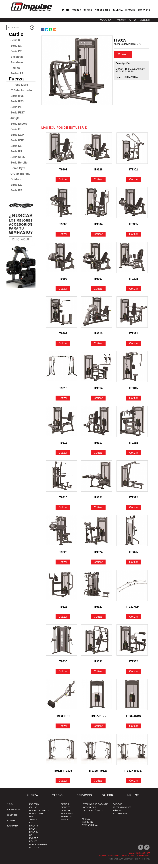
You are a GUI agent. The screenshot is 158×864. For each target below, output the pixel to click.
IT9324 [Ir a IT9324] (98, 552)
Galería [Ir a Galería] (117, 10)
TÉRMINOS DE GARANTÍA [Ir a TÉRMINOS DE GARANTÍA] (95, 804)
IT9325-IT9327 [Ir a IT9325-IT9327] (98, 770)
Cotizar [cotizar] (122, 54)
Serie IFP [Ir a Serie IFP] (16, 151)
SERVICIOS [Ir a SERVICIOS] (84, 795)
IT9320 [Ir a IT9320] (63, 497)
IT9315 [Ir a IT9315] (133, 388)
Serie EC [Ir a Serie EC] (16, 45)
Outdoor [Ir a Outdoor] (15, 179)
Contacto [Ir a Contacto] (144, 10)
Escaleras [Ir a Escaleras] (16, 62)
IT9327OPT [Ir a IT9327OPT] (133, 606)
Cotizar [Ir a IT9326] (62, 616)
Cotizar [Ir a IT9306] (62, 288)
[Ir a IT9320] (61, 476)
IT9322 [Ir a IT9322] (133, 497)
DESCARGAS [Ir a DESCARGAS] (89, 807)
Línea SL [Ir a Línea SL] (33, 832)
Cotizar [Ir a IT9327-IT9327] (133, 780)
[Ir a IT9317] (96, 421)
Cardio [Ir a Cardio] (16, 34)
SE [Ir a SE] (30, 835)
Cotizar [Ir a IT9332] (133, 671)
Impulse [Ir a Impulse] (130, 10)
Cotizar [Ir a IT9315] (133, 398)
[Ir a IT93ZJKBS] (132, 694)
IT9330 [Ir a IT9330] (63, 661)
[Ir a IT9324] (96, 530)
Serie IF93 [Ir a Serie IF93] (17, 101)
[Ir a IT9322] (132, 476)
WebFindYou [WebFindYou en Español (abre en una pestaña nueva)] (144, 859)
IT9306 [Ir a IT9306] (63, 278)
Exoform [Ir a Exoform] (34, 804)
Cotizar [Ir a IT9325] (133, 562)
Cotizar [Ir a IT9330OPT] (62, 726)
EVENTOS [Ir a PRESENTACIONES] (117, 804)
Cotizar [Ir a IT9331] (98, 671)
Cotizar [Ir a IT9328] (98, 179)
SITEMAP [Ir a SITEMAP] (10, 820)
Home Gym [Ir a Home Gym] (17, 168)
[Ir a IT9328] (96, 148)
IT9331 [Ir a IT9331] (98, 661)
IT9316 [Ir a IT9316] (63, 442)
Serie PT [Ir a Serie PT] (16, 51)
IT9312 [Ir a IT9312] (133, 333)
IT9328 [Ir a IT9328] (98, 169)
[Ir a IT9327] (96, 585)
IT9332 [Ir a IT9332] (133, 661)
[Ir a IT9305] (132, 202)
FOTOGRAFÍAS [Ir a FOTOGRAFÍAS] (120, 813)
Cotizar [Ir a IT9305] (133, 234)
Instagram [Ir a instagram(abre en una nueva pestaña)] (147, 847)
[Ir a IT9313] (61, 366)
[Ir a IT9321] (96, 476)
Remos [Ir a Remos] (15, 67)
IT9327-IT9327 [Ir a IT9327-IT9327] (134, 770)
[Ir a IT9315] (132, 366)
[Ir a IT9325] (132, 530)
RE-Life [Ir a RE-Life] (33, 841)
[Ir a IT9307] (96, 257)
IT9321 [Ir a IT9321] (98, 497)
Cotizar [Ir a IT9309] (62, 343)
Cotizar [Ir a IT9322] (133, 507)
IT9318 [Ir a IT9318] (133, 442)
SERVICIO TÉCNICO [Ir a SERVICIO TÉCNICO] (92, 810)
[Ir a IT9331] (96, 640)
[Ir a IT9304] (96, 202)
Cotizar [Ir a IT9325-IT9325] (62, 780)
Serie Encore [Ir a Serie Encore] (18, 123)
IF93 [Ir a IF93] (31, 823)
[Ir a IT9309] (61, 312)
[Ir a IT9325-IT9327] (96, 749)
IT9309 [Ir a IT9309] (63, 333)
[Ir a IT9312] (132, 312)
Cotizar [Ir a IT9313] (62, 398)
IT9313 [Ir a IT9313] (63, 388)
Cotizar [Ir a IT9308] (133, 288)
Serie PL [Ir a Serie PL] (16, 107)
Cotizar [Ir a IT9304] (98, 234)
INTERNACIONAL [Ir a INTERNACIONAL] (89, 825)
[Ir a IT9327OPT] (132, 585)
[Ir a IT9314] (96, 366)
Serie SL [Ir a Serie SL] (16, 145)
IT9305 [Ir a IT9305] (133, 224)
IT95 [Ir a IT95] (31, 816)
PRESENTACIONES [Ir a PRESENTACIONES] (122, 807)
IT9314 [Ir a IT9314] (98, 388)
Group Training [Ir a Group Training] (20, 173)
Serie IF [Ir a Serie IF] (15, 129)
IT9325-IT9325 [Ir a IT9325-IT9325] (63, 770)
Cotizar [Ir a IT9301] (62, 179)
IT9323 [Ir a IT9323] (63, 552)
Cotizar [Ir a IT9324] (98, 562)
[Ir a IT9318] (132, 421)
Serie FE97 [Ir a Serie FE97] (17, 112)
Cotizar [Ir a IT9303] (62, 234)
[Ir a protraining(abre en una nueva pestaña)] (20, 243)
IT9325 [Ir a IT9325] (133, 552)
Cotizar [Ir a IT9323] (62, 562)
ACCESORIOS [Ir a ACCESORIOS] (13, 809)
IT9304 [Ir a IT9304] (98, 224)
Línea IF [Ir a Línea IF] (33, 829)
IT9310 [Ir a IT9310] (98, 333)
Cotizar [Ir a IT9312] (133, 343)
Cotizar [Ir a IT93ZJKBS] (133, 726)
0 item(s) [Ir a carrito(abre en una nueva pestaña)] (121, 19)
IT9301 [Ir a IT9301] (63, 169)
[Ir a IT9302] (132, 148)
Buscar (130, 20)
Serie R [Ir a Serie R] (15, 40)
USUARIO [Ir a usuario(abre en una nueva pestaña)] (105, 19)
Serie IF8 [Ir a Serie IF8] (16, 190)
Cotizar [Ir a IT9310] (98, 343)
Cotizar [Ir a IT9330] (62, 671)
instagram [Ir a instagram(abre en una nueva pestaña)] (135, 20)
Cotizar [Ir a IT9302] (133, 179)
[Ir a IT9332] (132, 640)
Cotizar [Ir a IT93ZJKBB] (98, 726)
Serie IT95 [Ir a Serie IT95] (17, 95)
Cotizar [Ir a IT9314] (98, 398)
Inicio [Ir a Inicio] (9, 804)
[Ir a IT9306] (61, 257)
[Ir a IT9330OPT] (61, 694)
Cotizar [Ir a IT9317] (98, 452)
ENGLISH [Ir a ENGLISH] (145, 20)
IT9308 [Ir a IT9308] (133, 278)
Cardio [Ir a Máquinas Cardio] (88, 10)
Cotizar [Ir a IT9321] (98, 507)
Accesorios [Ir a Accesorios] (102, 10)
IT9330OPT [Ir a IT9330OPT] (63, 716)
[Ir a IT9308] (132, 257)
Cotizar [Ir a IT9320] (62, 507)
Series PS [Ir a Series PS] (16, 73)
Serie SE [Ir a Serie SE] (16, 184)
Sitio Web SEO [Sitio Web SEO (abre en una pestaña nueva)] (116, 859)
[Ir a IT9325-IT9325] (61, 749)
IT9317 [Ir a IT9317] (98, 442)
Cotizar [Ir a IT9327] (98, 616)
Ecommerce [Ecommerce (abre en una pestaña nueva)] (129, 859)
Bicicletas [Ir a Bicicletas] (16, 56)
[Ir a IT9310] (96, 312)
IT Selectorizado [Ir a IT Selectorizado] (21, 90)
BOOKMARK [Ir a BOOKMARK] (12, 826)
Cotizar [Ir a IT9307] (98, 288)
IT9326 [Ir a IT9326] (63, 606)
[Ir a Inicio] (31, 11)
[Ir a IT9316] (61, 421)
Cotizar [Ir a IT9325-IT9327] (98, 780)
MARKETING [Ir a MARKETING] (87, 822)
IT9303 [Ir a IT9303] (63, 224)
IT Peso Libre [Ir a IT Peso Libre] (19, 84)
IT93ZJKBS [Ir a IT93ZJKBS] (133, 716)
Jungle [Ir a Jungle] (14, 118)
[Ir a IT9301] (61, 148)
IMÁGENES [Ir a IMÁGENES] (118, 810)
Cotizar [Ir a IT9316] (62, 452)
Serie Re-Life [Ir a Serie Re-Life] (18, 162)
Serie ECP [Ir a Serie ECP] (17, 134)
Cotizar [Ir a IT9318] (133, 452)
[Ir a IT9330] (61, 640)
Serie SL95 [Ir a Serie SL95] (17, 157)
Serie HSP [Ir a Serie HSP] (17, 140)
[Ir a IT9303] (61, 202)
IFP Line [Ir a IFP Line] (33, 807)
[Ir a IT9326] (61, 585)
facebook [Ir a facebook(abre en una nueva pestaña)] (137, 20)
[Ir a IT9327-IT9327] (132, 749)
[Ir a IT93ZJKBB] (96, 694)
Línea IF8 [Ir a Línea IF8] (33, 826)
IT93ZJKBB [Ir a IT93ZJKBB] (98, 716)
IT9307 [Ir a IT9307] (98, 278)
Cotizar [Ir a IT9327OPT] (133, 616)
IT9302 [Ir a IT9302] (133, 169)
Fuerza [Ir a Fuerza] (76, 10)
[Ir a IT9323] (61, 530)
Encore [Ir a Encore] (33, 838)
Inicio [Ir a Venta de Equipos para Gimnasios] (66, 10)
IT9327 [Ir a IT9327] (98, 606)
